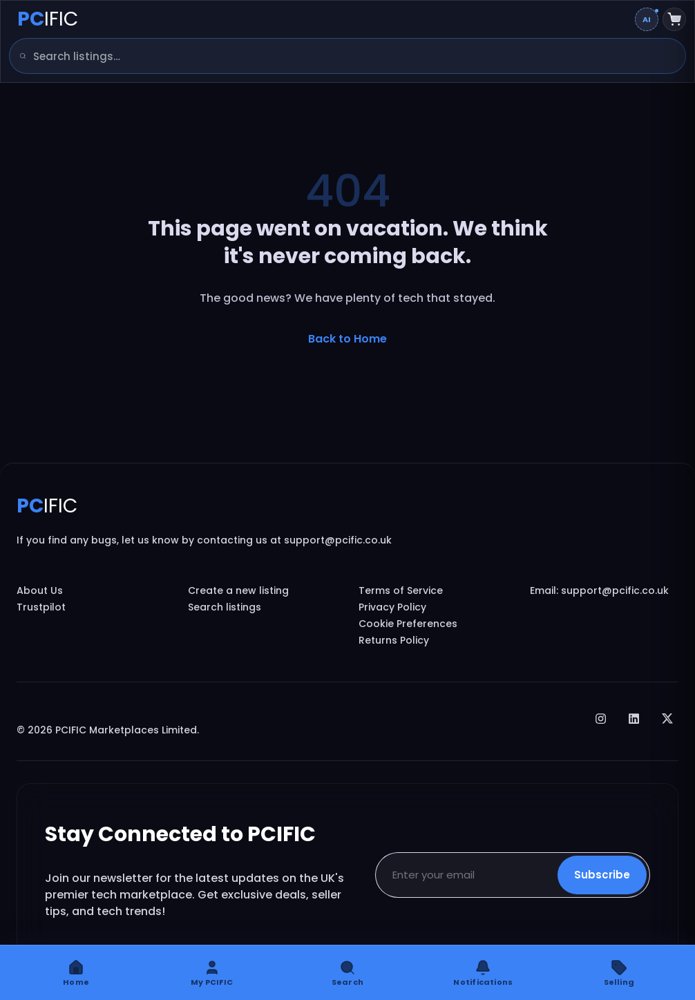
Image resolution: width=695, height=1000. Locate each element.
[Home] (76, 972)
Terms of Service (401, 590)
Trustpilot (41, 607)
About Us (40, 590)
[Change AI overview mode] (646, 19)
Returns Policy (394, 640)
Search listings (224, 607)
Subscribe (602, 874)
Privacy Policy (392, 607)
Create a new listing (238, 590)
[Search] (18, 56)
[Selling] (619, 972)
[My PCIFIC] (211, 972)
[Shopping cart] (674, 19)
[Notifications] (483, 972)
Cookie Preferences (408, 624)
